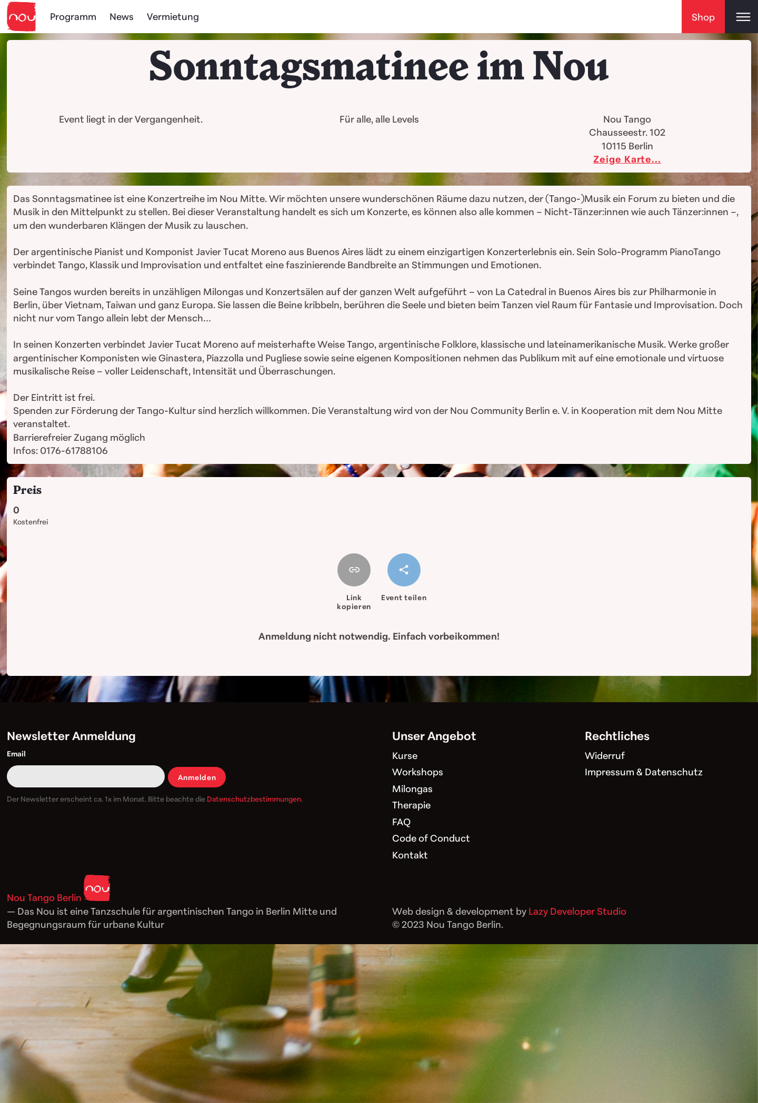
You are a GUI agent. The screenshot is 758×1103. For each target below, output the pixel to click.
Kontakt (410, 855)
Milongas (412, 788)
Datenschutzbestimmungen (254, 798)
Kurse (404, 755)
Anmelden (197, 777)
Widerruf (605, 755)
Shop (703, 17)
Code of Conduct (431, 838)
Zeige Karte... (627, 159)
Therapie (411, 805)
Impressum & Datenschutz (644, 771)
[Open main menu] (741, 16)
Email (16, 753)
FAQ (401, 821)
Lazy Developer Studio (577, 911)
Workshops (417, 771)
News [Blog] (121, 16)
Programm (73, 16)
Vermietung (173, 16)
